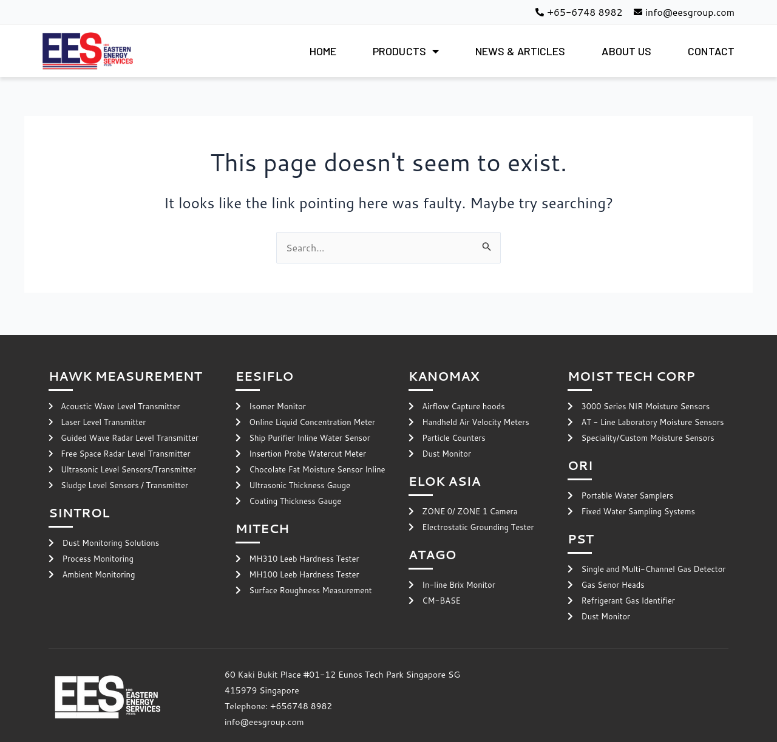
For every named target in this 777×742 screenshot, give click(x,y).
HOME (323, 51)
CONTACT (711, 51)
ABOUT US (626, 51)
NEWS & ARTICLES (520, 51)
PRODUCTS (406, 51)
